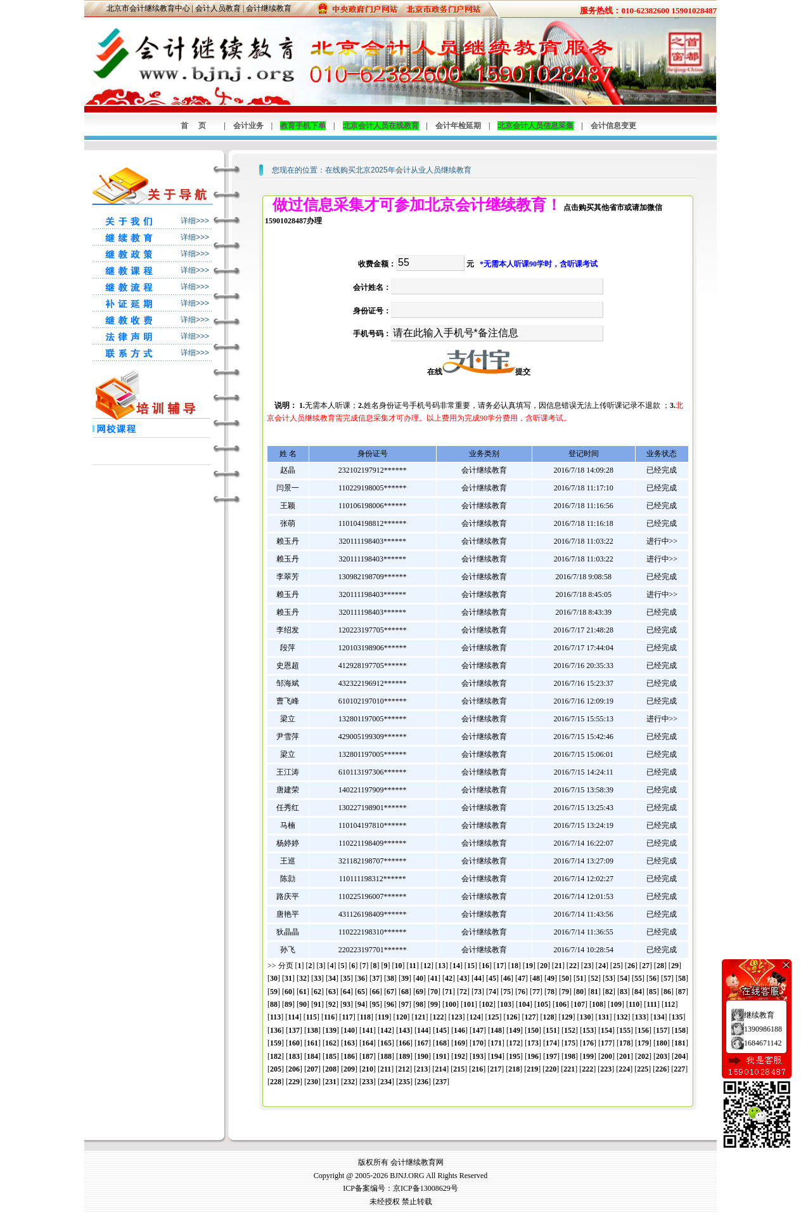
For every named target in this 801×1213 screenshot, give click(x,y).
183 (294, 1056)
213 (422, 1069)
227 (679, 1069)
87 (682, 991)
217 (495, 1069)
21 (558, 965)
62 (317, 991)
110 (634, 1004)
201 (625, 1056)
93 (346, 1004)
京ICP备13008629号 (425, 1188)
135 (676, 1017)
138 (312, 1030)
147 (478, 1030)
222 (587, 1069)
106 (561, 1004)
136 (275, 1030)
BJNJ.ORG (407, 1175)
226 (661, 1069)
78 (550, 991)
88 (274, 1004)
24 (602, 965)
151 (551, 1030)
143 (404, 1030)
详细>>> (195, 220)
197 (551, 1056)
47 (521, 978)
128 (548, 1017)
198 (569, 1056)
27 (646, 965)
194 (496, 1056)
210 (367, 1069)
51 (580, 978)
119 (383, 1017)
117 (347, 1017)
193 (478, 1056)
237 (441, 1081)
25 (616, 965)
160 (294, 1043)
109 (616, 1004)
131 (603, 1017)
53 (609, 978)
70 (434, 991)
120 (401, 1017)
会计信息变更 (613, 125)
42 (448, 978)
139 (330, 1030)
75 (507, 991)
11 (412, 965)
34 (332, 978)
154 (606, 1030)
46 (507, 978)
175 (569, 1043)
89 (288, 1004)
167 (422, 1043)
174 (551, 1043)
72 (463, 991)
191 (441, 1056)
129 (566, 1017)
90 (303, 1004)
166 (404, 1043)
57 (667, 978)
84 (638, 991)
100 (450, 1004)
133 (640, 1017)
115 (311, 1017)
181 (680, 1043)
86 (667, 991)
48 (536, 978)
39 (405, 978)
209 (349, 1069)
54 (623, 978)
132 (621, 1017)
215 (459, 1069)
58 (682, 978)
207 (312, 1069)
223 (606, 1069)
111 (651, 1004)
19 (529, 965)
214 (440, 1069)
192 (459, 1056)
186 (349, 1056)
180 (661, 1043)
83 (623, 991)
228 (275, 1081)
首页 (198, 125)
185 (330, 1056)
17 (500, 965)
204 (680, 1056)
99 (434, 1004)
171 (496, 1043)
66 (376, 991)
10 (398, 965)
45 (492, 978)
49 (550, 978)
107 (579, 1004)
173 (533, 1043)
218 (514, 1069)
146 (459, 1030)
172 (514, 1043)
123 (456, 1017)
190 (422, 1056)
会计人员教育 (218, 8)
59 (274, 991)
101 (469, 1004)
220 (550, 1069)
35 (346, 978)
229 (294, 1081)
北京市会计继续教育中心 (148, 8)
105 (542, 1004)
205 (275, 1069)
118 (365, 1017)
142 (386, 1030)
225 (642, 1069)
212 (403, 1069)
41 (434, 978)
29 (675, 965)
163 (349, 1043)
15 (471, 965)
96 (390, 1004)
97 (405, 1004)
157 (661, 1030)
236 (422, 1081)
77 (536, 991)
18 (514, 965)
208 (330, 1069)
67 (390, 991)
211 (385, 1069)
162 (330, 1043)
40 (419, 978)
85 (653, 991)
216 (477, 1069)
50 (565, 978)
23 (587, 965)
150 (533, 1030)
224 (624, 1069)
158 (680, 1030)
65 (361, 991)
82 (609, 991)
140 (349, 1030)
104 (524, 1004)
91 (317, 1004)
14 (456, 965)
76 (521, 991)
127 (529, 1017)
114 (293, 1017)
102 (487, 1004)
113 (275, 1017)
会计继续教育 (269, 8)
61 (303, 991)
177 (606, 1043)
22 (573, 965)
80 (580, 991)
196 (533, 1056)
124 (474, 1017)
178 (625, 1043)
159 (275, 1043)
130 (585, 1017)
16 (485, 965)
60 (288, 991)
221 (569, 1069)
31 (288, 978)
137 (294, 1030)
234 (386, 1081)
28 (660, 965)
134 (658, 1017)
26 (631, 965)
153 (588, 1030)
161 (312, 1043)
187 (367, 1056)
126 (511, 1017)
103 (505, 1004)
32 (303, 978)
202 (643, 1056)
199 (588, 1056)
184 (312, 1056)
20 (544, 965)
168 (441, 1043)
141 (367, 1030)
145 (441, 1030)
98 (419, 1004)
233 (367, 1081)
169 (459, 1043)
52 (594, 978)
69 (419, 991)
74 (492, 991)
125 (493, 1017)
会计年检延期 (458, 125)
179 (643, 1043)
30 (274, 978)
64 (346, 991)
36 (361, 978)
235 (404, 1081)
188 (386, 1056)
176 (588, 1043)
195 (514, 1056)
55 (638, 978)
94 (361, 1004)
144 (422, 1030)
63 (332, 991)
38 (390, 978)
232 (349, 1081)
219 (532, 1069)
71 (448, 991)
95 (376, 1004)
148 (496, 1030)
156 (643, 1030)
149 (514, 1030)
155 (625, 1030)
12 (427, 965)
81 (594, 991)
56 (653, 978)
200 (606, 1056)
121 (419, 1017)
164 (367, 1043)
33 (317, 978)
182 (275, 1056)
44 (478, 978)
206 (294, 1069)
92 (332, 1004)
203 (661, 1056)
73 (478, 991)
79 (565, 991)
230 (312, 1081)
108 (597, 1004)
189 (404, 1056)
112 (669, 1004)
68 (405, 991)
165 (386, 1043)
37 (376, 978)
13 (441, 965)
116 (329, 1017)
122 (438, 1017)
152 (569, 1030)
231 (330, 1081)
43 (463, 978)
